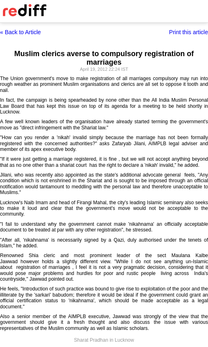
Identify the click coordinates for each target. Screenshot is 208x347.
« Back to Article (20, 32)
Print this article (188, 32)
